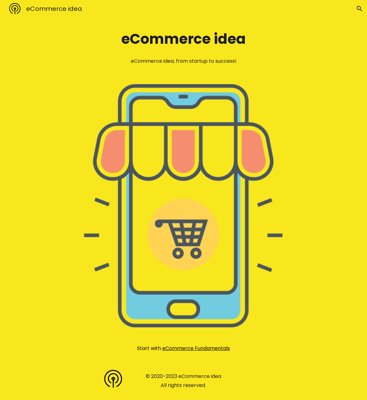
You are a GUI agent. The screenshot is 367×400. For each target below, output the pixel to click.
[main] (183, 39)
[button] (359, 8)
